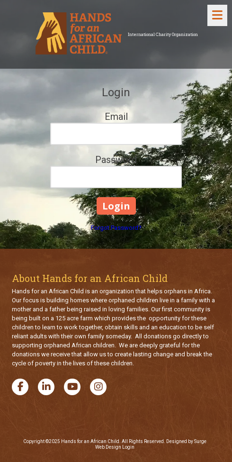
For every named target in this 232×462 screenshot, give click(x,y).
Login (128, 447)
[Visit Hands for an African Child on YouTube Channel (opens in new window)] (72, 387)
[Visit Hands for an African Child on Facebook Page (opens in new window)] (20, 387)
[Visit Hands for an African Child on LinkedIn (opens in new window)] (46, 387)
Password (116, 159)
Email (116, 116)
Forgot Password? (116, 227)
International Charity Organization (163, 34)
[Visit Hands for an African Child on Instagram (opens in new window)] (98, 387)
